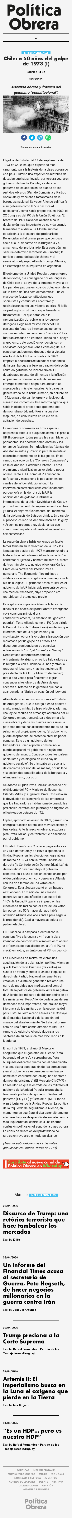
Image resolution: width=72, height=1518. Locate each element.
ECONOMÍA (57, 1474)
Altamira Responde (36, 1490)
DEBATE (43, 1482)
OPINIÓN (47, 1486)
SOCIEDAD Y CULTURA (27, 1478)
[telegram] (40, 138)
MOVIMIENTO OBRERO (22, 1474)
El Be (42, 72)
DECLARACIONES (28, 1486)
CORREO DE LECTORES (22, 1482)
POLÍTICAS (23, 1470)
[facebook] (24, 138)
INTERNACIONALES (36, 53)
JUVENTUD (51, 1478)
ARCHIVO (57, 1482)
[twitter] (32, 138)
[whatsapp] (48, 138)
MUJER (43, 1474)
